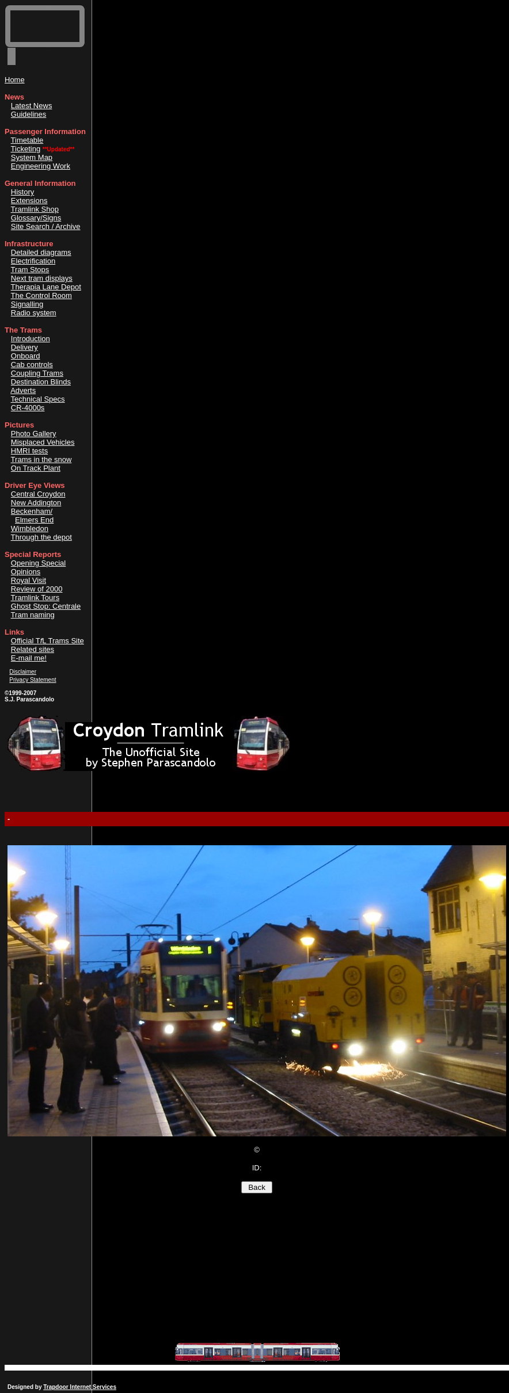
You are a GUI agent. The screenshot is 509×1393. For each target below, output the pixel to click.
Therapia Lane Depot (46, 287)
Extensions (29, 200)
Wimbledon (29, 528)
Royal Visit (28, 580)
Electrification (33, 261)
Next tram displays (42, 278)
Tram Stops (30, 269)
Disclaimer (22, 672)
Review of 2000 (37, 589)
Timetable (27, 140)
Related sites (32, 649)
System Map (31, 157)
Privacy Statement (32, 680)
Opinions (25, 571)
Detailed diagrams (41, 252)
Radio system (33, 312)
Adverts (23, 390)
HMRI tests (29, 450)
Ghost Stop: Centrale (46, 606)
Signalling (27, 304)
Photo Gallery (33, 433)
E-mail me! (29, 658)
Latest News (31, 105)
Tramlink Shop (35, 209)
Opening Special (38, 563)
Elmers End (34, 520)
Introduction (30, 338)
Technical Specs (38, 399)
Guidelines (28, 114)
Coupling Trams (37, 373)
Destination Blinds (41, 381)
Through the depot (41, 537)
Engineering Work (40, 166)
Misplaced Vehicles (43, 442)
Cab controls (32, 364)
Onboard (25, 356)
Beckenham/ (31, 511)
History (22, 192)
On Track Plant (35, 468)
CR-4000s (28, 407)
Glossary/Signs (36, 217)
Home (15, 79)
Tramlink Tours (35, 597)
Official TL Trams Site (47, 640)
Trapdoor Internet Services (79, 1387)
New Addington (36, 502)
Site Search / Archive (46, 226)
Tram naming (33, 614)
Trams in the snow (41, 459)
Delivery (24, 347)
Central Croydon (38, 494)
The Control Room (41, 295)
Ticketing (26, 148)
